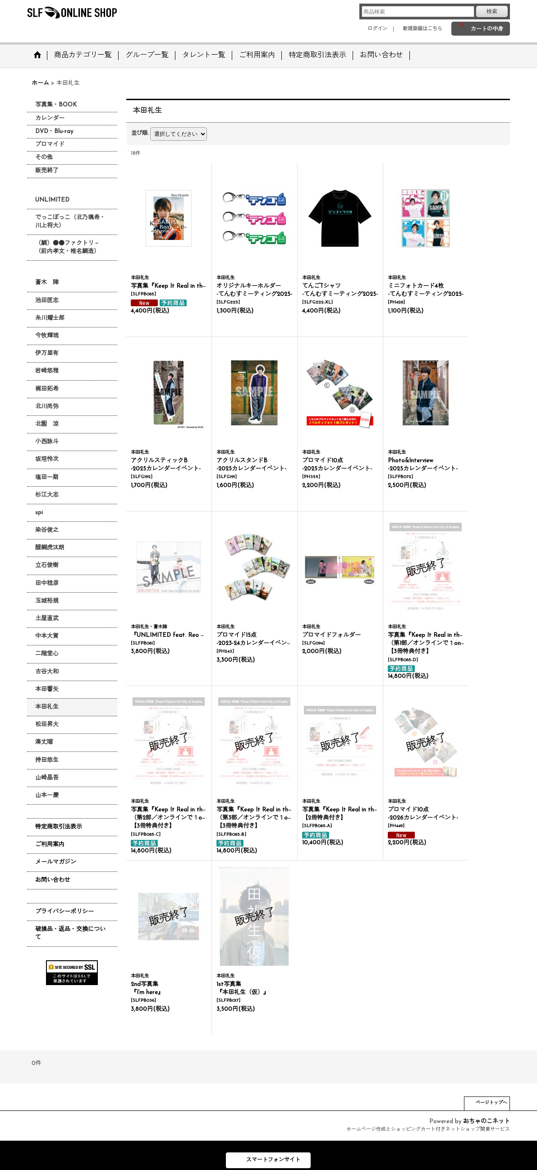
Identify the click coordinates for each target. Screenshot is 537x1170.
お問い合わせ (52, 880)
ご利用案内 (49, 845)
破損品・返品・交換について (70, 933)
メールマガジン (55, 862)
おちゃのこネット (486, 1121)
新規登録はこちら (422, 29)
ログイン (377, 29)
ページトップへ (491, 1103)
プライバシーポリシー (64, 912)
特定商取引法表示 (58, 827)
